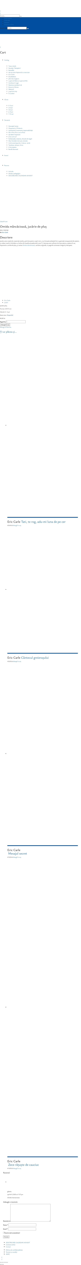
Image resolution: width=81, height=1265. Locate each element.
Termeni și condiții (11, 1252)
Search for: (3, 28)
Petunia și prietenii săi (15, 85)
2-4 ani (10, 108)
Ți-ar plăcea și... (8, 331)
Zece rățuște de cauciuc (23, 1164)
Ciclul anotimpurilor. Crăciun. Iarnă (19, 143)
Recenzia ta (6, 1221)
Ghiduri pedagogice (14, 173)
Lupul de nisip (12, 91)
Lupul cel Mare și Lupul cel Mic (18, 81)
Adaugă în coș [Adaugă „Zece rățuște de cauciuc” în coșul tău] (17, 1168)
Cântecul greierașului (35, 657)
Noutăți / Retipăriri (14, 68)
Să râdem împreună (14, 134)
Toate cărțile (12, 66)
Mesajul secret (17, 853)
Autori (6, 155)
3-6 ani (10, 110)
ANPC (8, 1254)
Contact (6, 22)
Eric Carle (11, 74)
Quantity (3, 322)
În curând (11, 93)
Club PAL (7, 20)
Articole (10, 171)
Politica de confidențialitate (14, 1250)
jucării (6, 302)
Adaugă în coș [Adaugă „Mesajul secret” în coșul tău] (17, 857)
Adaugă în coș (5, 325)
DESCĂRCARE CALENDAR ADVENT (20, 176)
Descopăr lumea (13, 126)
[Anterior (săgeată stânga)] (1, 1264)
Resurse (6, 165)
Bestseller (11, 70)
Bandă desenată (13, 149)
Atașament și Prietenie (15, 128)
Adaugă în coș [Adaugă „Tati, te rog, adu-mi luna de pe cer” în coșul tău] (17, 525)
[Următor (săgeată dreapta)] (3, 1264)
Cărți (1, 221)
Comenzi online (9, 24)
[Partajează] (3, 1262)
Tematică (7, 120)
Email (5, 1229)
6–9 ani (10, 112)
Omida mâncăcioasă (29, 245)
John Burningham (13, 79)
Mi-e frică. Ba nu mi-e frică (16, 132)
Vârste (6, 100)
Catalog (6, 60)
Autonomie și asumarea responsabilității (20, 130)
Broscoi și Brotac (13, 87)
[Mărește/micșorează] (7, 1262)
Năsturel (11, 89)
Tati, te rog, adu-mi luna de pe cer (43, 521)
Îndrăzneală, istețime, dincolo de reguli (20, 139)
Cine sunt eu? (12, 137)
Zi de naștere (12, 147)
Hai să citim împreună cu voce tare (19, 72)
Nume (5, 1225)
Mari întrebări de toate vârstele (18, 141)
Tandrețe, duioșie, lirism (15, 145)
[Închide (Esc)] (1, 1262)
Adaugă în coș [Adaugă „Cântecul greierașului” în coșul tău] (17, 661)
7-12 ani (11, 114)
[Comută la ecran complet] (5, 1262)
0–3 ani (10, 106)
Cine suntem (8, 18)
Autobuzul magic (13, 83)
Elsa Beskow (12, 77)
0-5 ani (5, 221)
